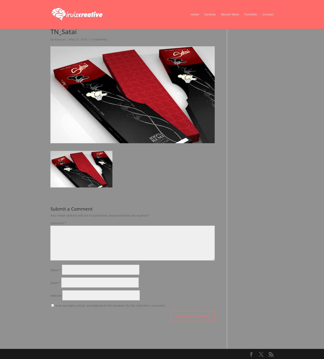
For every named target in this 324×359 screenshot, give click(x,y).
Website (56, 296)
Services (210, 14)
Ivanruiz (60, 39)
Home (195, 14)
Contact (268, 14)
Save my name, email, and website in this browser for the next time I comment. (110, 306)
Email (55, 283)
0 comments (99, 39)
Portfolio (250, 14)
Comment (58, 223)
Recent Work (230, 14)
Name (55, 270)
